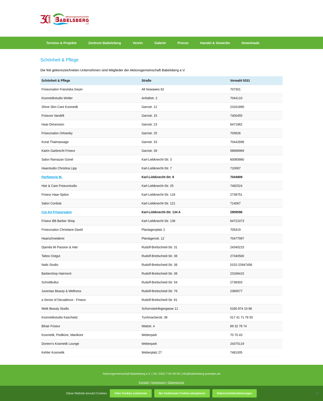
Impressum (158, 382)
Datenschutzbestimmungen (234, 393)
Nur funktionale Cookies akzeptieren (182, 393)
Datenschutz (176, 382)
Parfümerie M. (51, 177)
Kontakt (144, 382)
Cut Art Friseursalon (56, 212)
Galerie (160, 43)
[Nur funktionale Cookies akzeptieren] (317, 393)
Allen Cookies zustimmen (130, 393)
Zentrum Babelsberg (104, 43)
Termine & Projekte (61, 43)
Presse (182, 43)
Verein (138, 43)
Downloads (251, 43)
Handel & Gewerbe (215, 43)
